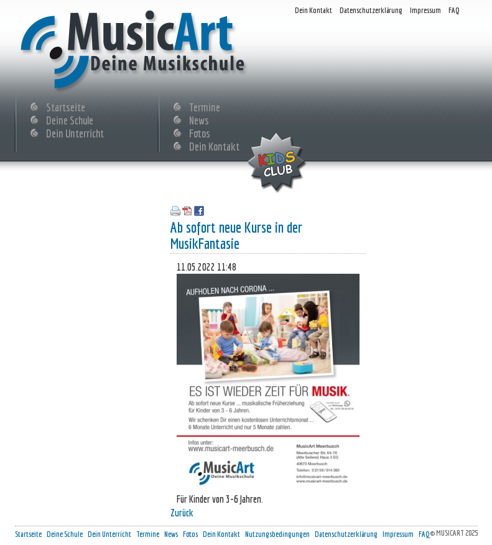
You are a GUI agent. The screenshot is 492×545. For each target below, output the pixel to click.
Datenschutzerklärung (371, 10)
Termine (204, 106)
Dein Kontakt (313, 10)
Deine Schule (69, 119)
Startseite (65, 106)
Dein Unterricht (75, 132)
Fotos (199, 132)
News (199, 119)
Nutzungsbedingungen (277, 534)
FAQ (453, 10)
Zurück (181, 512)
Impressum (425, 10)
